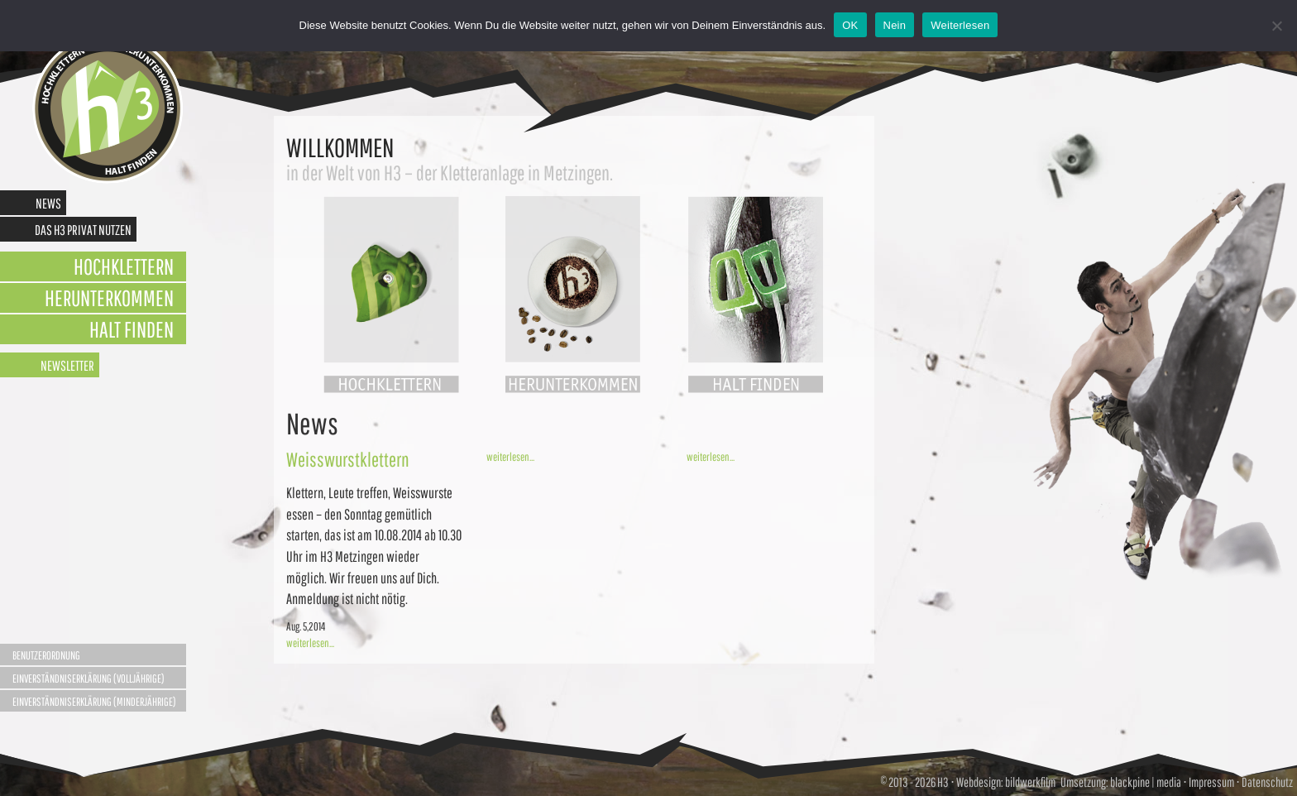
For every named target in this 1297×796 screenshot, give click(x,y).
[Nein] (1276, 25)
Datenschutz (1267, 781)
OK (850, 25)
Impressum (1211, 781)
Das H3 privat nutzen (83, 229)
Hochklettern (124, 266)
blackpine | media (1144, 781)
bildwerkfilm (1030, 781)
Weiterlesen (960, 25)
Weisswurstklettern (347, 459)
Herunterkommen (109, 297)
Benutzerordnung (46, 655)
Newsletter (67, 365)
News (48, 203)
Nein (895, 25)
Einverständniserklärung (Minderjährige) (94, 701)
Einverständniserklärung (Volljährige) (88, 678)
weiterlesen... (310, 643)
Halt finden (131, 329)
